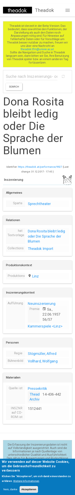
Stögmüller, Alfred (42, 354)
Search (14, 86)
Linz (35, 276)
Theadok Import (40, 249)
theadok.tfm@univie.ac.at (37, 49)
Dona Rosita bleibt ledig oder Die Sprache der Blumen (46, 236)
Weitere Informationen (26, 483)
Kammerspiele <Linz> (45, 326)
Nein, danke (10, 491)
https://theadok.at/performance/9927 (40, 166)
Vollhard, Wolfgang (43, 361)
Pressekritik (37, 388)
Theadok (44, 10)
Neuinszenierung (42, 303)
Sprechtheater (39, 204)
